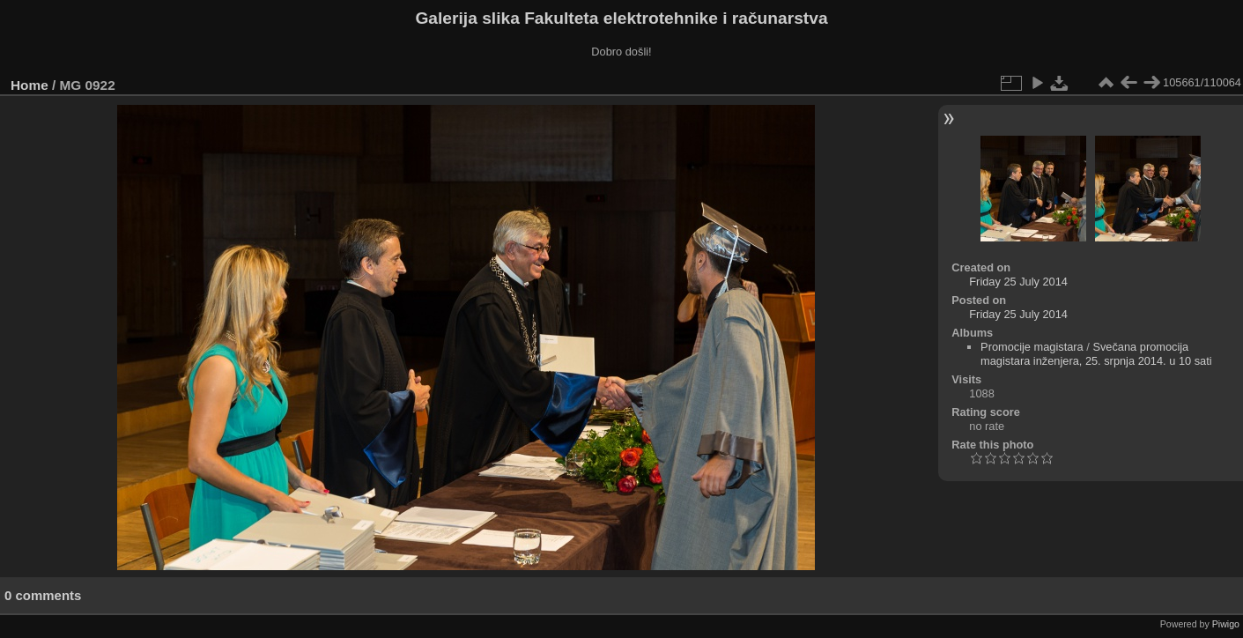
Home (29, 85)
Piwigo (1225, 624)
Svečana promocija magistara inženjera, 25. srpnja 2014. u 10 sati (1096, 353)
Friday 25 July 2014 (1018, 281)
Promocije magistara (1032, 346)
